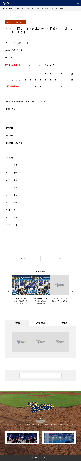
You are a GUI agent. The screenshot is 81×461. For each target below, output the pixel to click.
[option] (21, 291)
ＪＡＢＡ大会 (19, 22)
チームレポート (71, 425)
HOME (7, 425)
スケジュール (35, 425)
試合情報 (27, 425)
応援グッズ (61, 425)
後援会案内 (53, 425)
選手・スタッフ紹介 (17, 425)
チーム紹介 (45, 425)
